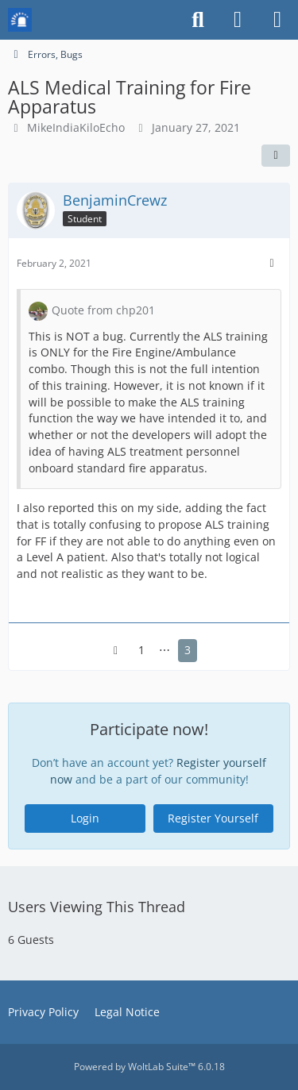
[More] (272, 263)
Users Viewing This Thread (96, 906)
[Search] (198, 20)
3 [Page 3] (187, 649)
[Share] (275, 155)
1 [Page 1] (141, 649)
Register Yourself (213, 818)
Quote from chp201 (103, 310)
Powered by (149, 1066)
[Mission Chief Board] (20, 20)
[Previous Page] (116, 650)
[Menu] (277, 20)
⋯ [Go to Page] (164, 649)
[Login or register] (237, 20)
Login (85, 818)
